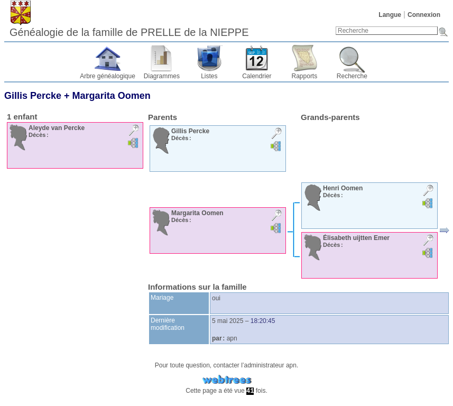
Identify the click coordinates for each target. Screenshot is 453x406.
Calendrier (256, 76)
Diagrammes (162, 76)
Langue (389, 15)
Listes (209, 76)
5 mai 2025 (227, 321)
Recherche (352, 76)
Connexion (424, 15)
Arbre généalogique (107, 76)
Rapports (305, 76)
